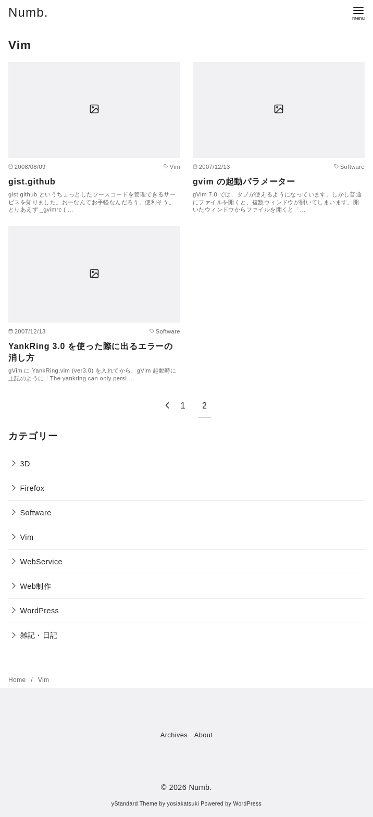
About (203, 735)
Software (36, 513)
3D (25, 464)
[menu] (358, 12)
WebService (41, 562)
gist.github (32, 181)
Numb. (28, 12)
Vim (27, 537)
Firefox (32, 488)
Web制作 (35, 586)
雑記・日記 (39, 635)
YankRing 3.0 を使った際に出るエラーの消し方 (90, 352)
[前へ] (167, 406)
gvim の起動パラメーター (244, 181)
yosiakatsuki (183, 804)
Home (18, 680)
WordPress (39, 610)
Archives (174, 735)
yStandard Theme (134, 804)
